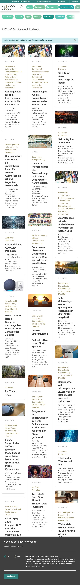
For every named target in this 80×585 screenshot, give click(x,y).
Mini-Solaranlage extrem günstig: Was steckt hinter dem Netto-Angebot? (65, 307)
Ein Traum (10, 391)
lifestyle (19, 17)
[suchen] (21, 7)
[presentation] (77, 16)
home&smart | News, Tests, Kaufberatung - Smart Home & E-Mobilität (65, 288)
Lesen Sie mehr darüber (13, 547)
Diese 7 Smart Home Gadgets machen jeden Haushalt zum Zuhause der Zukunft (13, 325)
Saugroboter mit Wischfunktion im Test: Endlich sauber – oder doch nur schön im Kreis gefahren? (40, 424)
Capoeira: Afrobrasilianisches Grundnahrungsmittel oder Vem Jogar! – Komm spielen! (40, 173)
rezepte (37, 17)
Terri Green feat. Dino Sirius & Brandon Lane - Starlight (39, 500)
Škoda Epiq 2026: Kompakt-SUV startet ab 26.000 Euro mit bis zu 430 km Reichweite (13, 528)
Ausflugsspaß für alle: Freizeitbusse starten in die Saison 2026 (13, 98)
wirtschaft (60, 17)
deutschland (7, 17)
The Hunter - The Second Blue (65, 461)
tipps (28, 17)
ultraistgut (9, 387)
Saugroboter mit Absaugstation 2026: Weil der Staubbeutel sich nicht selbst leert (66, 392)
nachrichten (48, 17)
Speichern (11, 576)
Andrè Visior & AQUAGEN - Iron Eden (13, 247)
